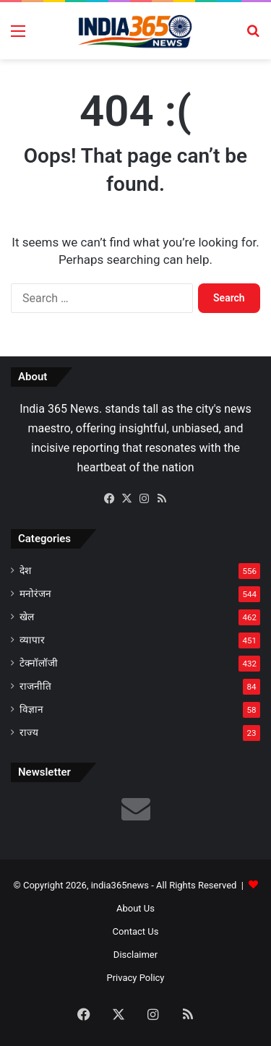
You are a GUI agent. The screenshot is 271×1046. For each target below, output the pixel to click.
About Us (135, 908)
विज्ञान (31, 709)
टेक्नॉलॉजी (39, 663)
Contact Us (136, 931)
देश (25, 570)
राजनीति (35, 686)
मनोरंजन (35, 593)
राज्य (29, 732)
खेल (27, 616)
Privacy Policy (135, 977)
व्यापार (32, 640)
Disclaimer (135, 954)
